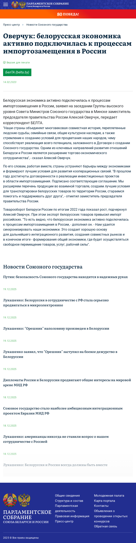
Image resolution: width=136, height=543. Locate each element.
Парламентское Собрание (29, 516)
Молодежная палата (109, 495)
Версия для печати (18, 62)
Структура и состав (69, 501)
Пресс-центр (11, 24)
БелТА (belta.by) (17, 72)
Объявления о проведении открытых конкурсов (110, 516)
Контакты (101, 506)
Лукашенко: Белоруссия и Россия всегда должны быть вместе (55, 464)
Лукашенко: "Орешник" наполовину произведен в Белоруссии (56, 328)
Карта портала (104, 501)
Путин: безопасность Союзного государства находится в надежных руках (65, 276)
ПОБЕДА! (68, 14)
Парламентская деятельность (66, 508)
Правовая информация (72, 516)
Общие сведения (67, 495)
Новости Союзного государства (46, 24)
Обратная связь (105, 526)
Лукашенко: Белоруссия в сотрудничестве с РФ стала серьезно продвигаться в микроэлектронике (56, 302)
